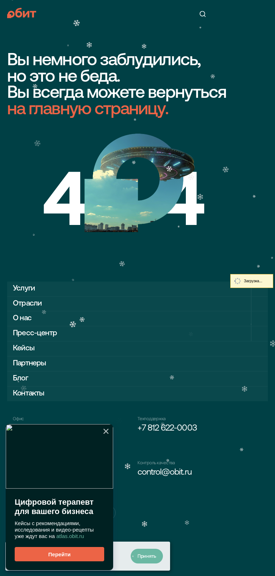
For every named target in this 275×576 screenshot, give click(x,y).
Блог (20, 378)
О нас (22, 318)
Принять (147, 556)
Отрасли (27, 303)
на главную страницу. (87, 110)
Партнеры (29, 363)
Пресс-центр (35, 333)
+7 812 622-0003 (167, 428)
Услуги (24, 288)
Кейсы (23, 348)
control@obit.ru (165, 472)
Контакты (28, 393)
